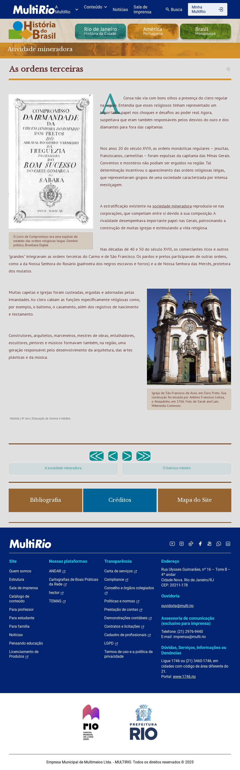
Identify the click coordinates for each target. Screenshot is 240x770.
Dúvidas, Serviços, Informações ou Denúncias (193, 650)
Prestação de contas (123, 609)
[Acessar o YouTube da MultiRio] (172, 544)
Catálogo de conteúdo (19, 598)
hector (56, 592)
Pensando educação (26, 643)
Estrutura (16, 579)
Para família (19, 626)
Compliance (116, 579)
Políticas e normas (122, 601)
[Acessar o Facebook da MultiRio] (200, 544)
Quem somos (20, 571)
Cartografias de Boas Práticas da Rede (73, 582)
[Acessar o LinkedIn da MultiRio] (228, 544)
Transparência (118, 561)
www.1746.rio (184, 676)
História (14, 418)
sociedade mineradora (172, 206)
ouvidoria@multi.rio (177, 606)
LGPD (111, 643)
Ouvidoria (170, 595)
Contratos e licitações (124, 626)
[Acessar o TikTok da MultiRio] (191, 544)
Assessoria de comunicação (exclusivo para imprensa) (187, 621)
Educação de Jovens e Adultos (51, 418)
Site (13, 561)
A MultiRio (66, 9)
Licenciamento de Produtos (23, 654)
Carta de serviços (120, 571)
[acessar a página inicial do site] (34, 9)
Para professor (21, 609)
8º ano (26, 418)
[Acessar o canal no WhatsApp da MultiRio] (219, 544)
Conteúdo (95, 6)
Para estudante (21, 618)
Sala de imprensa (23, 588)
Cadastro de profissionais (127, 635)
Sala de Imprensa (142, 9)
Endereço (170, 561)
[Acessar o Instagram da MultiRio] (181, 544)
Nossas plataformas (68, 561)
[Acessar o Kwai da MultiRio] (209, 544)
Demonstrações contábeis (128, 618)
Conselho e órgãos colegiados (129, 590)
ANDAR (57, 571)
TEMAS (57, 601)
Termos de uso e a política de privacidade (128, 654)
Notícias (120, 9)
